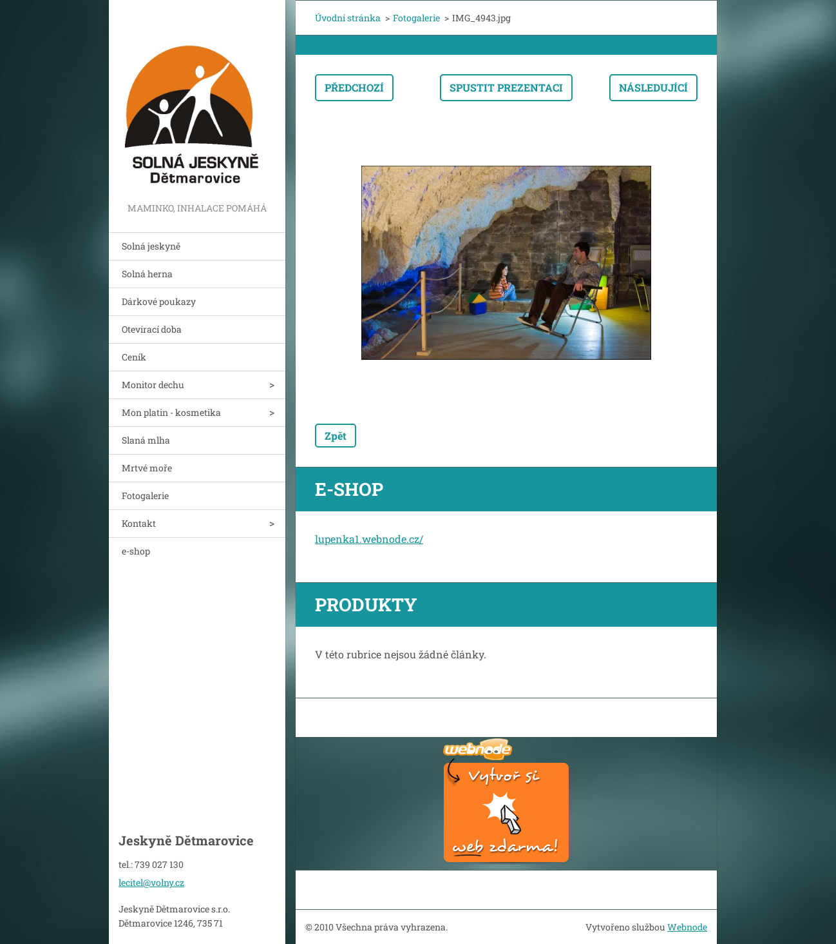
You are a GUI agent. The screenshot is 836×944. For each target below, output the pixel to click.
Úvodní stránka (348, 18)
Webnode (687, 927)
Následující (653, 87)
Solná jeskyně (151, 246)
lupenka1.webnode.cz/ (369, 539)
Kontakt (139, 523)
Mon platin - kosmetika (171, 412)
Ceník (134, 357)
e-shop (136, 551)
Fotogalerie (145, 495)
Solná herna (147, 274)
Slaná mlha (146, 440)
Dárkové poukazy (159, 301)
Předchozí (354, 87)
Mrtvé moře (147, 468)
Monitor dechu (153, 385)
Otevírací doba (152, 329)
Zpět (336, 435)
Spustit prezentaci (506, 87)
